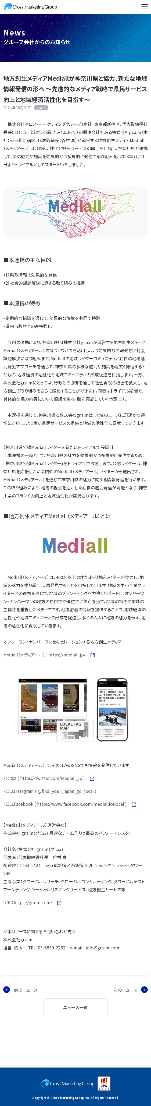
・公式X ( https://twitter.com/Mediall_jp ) (44, 778)
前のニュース (26, 990)
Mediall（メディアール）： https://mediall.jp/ (45, 654)
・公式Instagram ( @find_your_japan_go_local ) (49, 791)
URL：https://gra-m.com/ (28, 902)
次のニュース (125, 990)
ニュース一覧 (75, 1007)
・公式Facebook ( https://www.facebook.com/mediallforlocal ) (65, 804)
